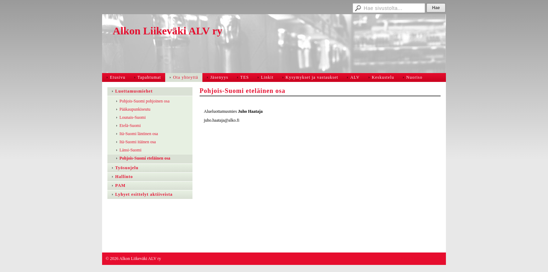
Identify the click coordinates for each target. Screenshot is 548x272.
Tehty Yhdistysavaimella (421, 258)
